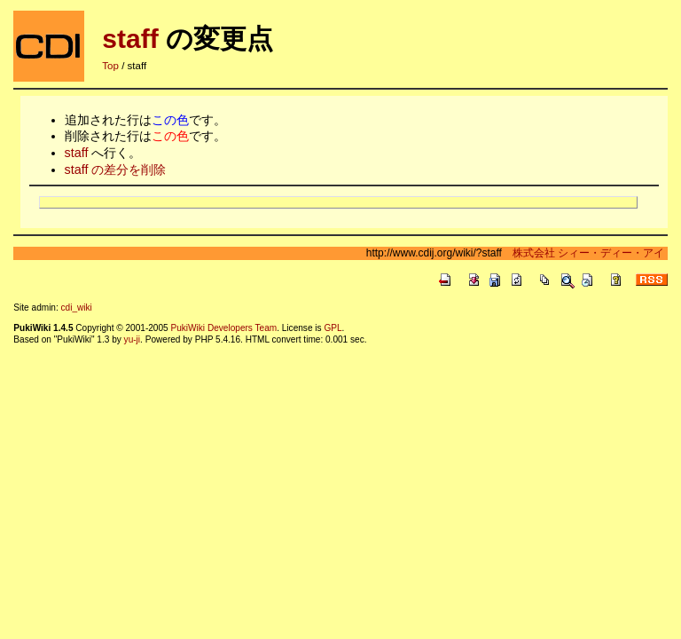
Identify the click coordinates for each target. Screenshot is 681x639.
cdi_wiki (76, 307)
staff (130, 38)
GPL (332, 328)
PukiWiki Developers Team (223, 328)
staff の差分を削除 (116, 169)
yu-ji (132, 339)
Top (110, 65)
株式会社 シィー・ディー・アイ (583, 253)
